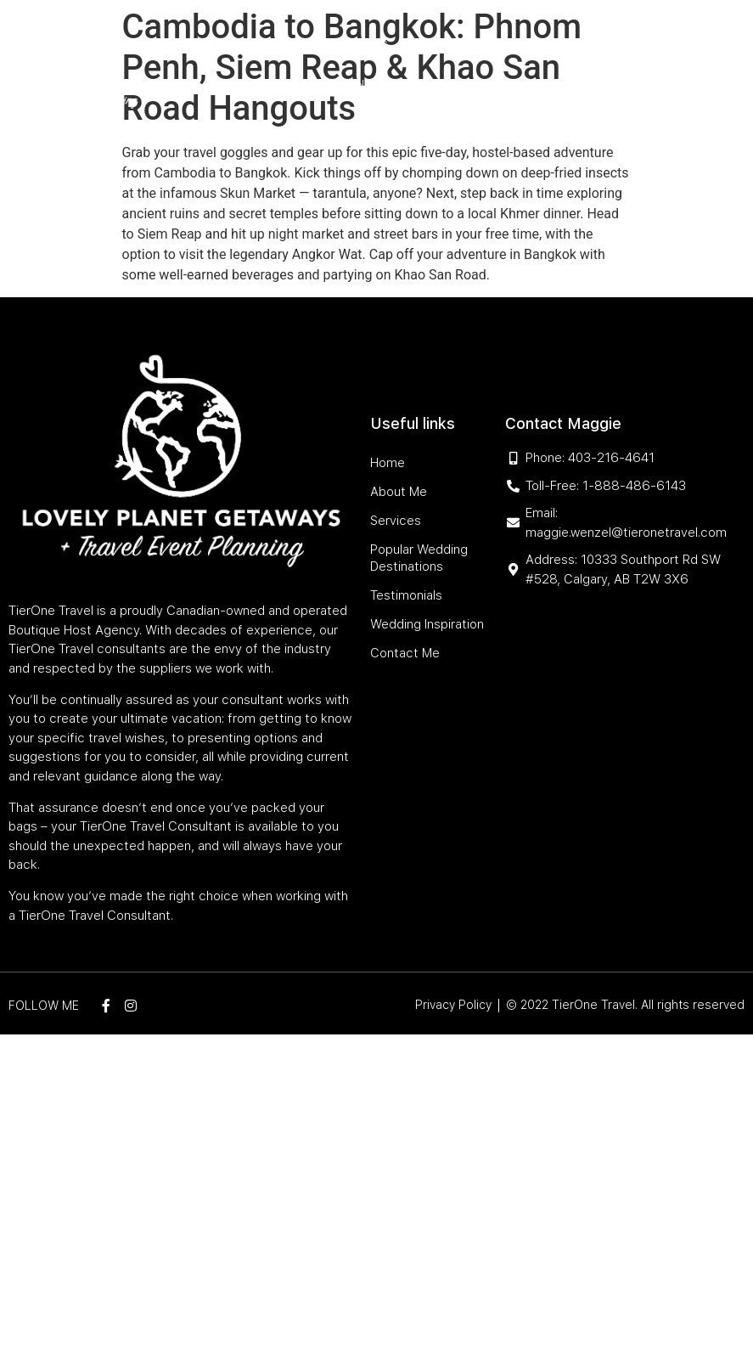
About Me (297, 44)
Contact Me (567, 83)
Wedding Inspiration (459, 83)
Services (362, 44)
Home (242, 44)
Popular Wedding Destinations (500, 44)
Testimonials (347, 83)
